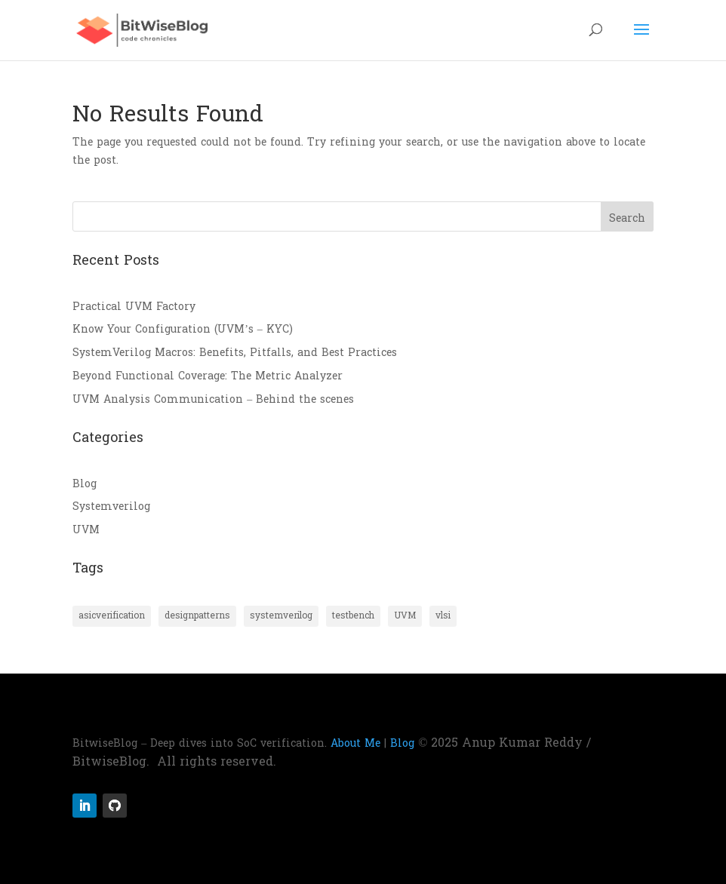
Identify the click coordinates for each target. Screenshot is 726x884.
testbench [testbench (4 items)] (353, 615)
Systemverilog (111, 506)
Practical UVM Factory (133, 306)
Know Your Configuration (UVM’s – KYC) (182, 329)
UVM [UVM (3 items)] (405, 615)
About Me (355, 743)
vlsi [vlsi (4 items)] (443, 615)
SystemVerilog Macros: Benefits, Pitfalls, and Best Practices (234, 352)
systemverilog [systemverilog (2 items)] (281, 615)
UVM (86, 529)
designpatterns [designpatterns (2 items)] (197, 615)
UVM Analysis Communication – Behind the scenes (213, 399)
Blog (84, 483)
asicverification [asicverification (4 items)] (111, 615)
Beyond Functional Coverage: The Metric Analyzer (207, 376)
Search (627, 218)
